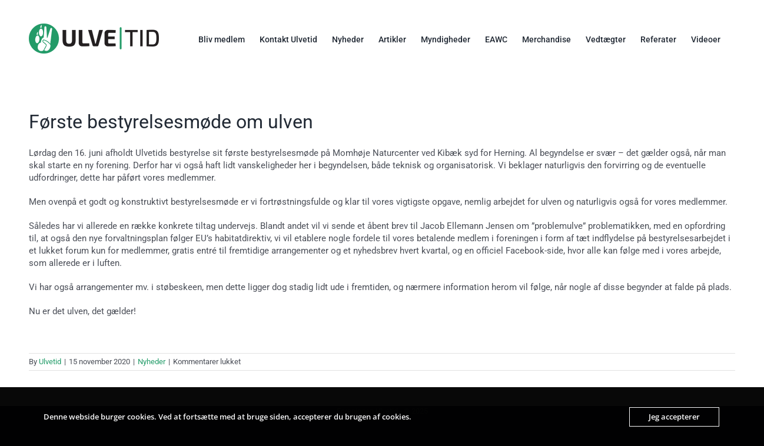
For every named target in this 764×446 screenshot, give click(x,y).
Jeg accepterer (674, 416)
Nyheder (151, 361)
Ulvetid (50, 361)
